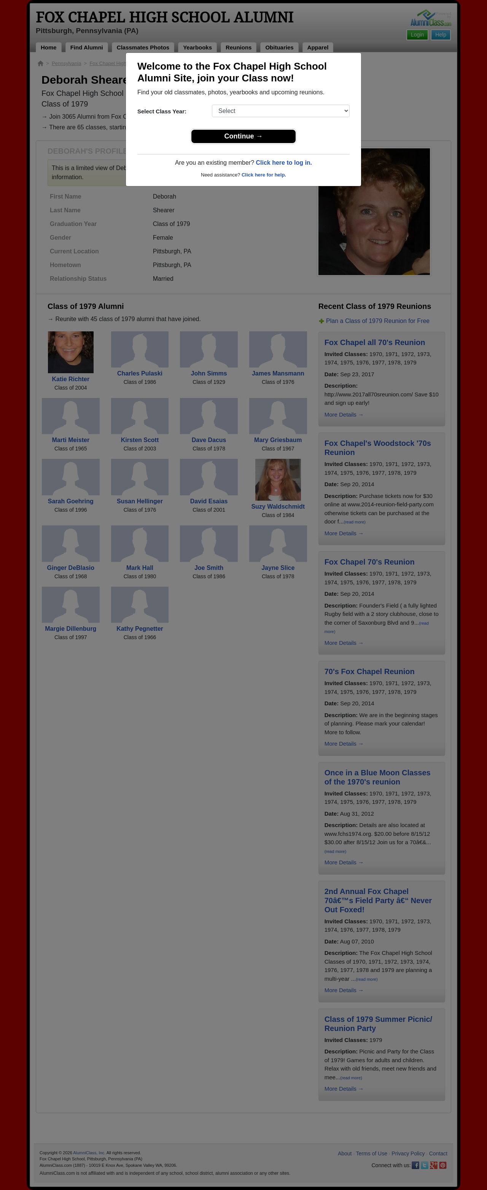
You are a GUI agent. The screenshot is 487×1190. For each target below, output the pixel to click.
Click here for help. (264, 175)
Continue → (243, 136)
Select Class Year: (161, 111)
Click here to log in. (284, 162)
